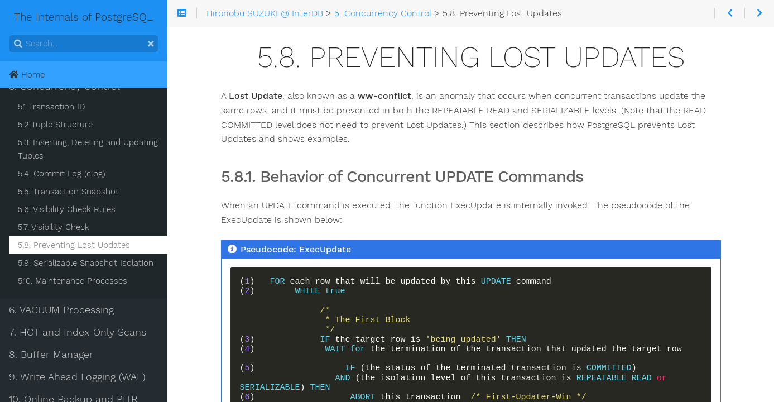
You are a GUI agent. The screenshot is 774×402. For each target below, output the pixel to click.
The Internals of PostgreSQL (59, 17)
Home (27, 75)
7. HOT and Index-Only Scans (77, 332)
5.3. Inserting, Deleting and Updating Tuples (88, 149)
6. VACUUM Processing (61, 309)
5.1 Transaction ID (51, 107)
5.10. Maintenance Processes (72, 281)
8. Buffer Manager (51, 354)
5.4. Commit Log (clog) (61, 174)
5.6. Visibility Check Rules (67, 209)
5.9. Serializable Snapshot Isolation (85, 263)
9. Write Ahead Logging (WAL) (77, 376)
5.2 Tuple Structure (55, 124)
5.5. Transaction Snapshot (68, 191)
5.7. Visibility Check (53, 227)
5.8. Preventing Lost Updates (74, 245)
